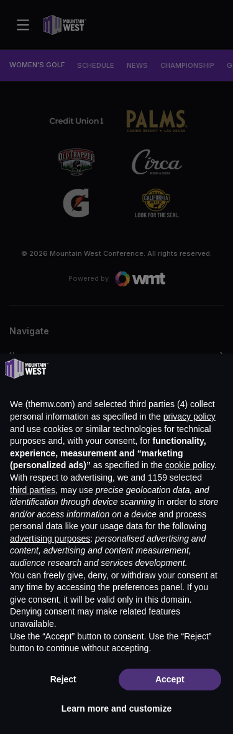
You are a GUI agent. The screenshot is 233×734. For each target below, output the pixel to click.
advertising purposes (50, 538)
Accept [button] (170, 679)
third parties (32, 490)
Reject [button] (63, 679)
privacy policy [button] (189, 416)
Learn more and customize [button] (116, 708)
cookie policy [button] (189, 465)
